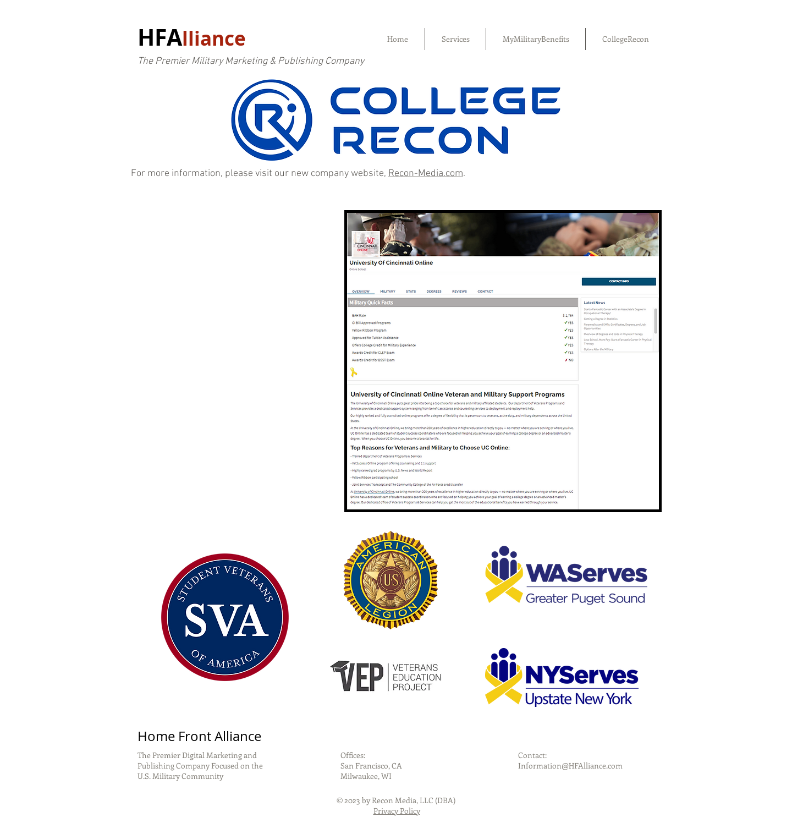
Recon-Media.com (425, 173)
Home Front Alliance (199, 736)
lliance (214, 38)
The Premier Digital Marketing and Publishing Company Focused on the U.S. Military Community (200, 765)
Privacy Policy (396, 810)
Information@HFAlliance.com (570, 765)
